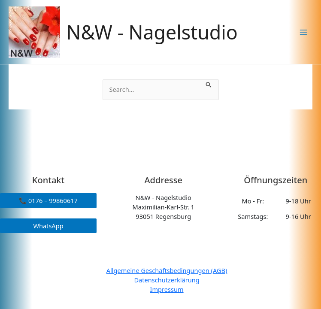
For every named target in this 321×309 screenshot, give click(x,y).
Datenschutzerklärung (166, 280)
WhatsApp (48, 225)
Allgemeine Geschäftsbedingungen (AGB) (166, 270)
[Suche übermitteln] (209, 84)
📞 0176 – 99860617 (48, 200)
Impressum (167, 289)
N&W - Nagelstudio (152, 32)
